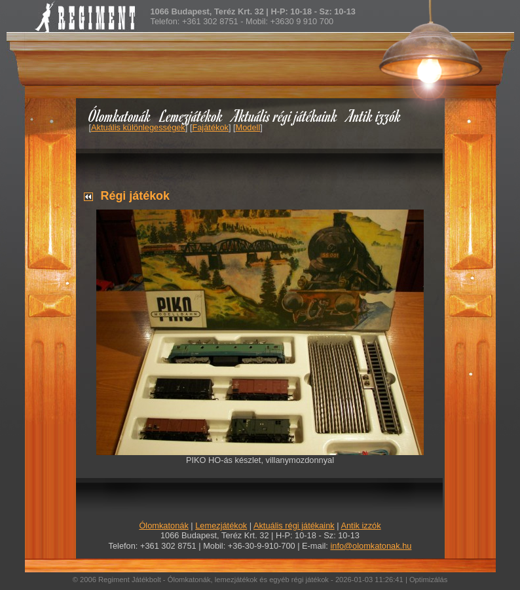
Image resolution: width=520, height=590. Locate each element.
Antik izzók (374, 115)
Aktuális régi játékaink (284, 115)
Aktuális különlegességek (138, 127)
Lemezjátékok (191, 115)
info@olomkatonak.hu (370, 546)
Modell (248, 127)
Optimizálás (428, 579)
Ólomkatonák (119, 115)
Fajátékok (210, 127)
